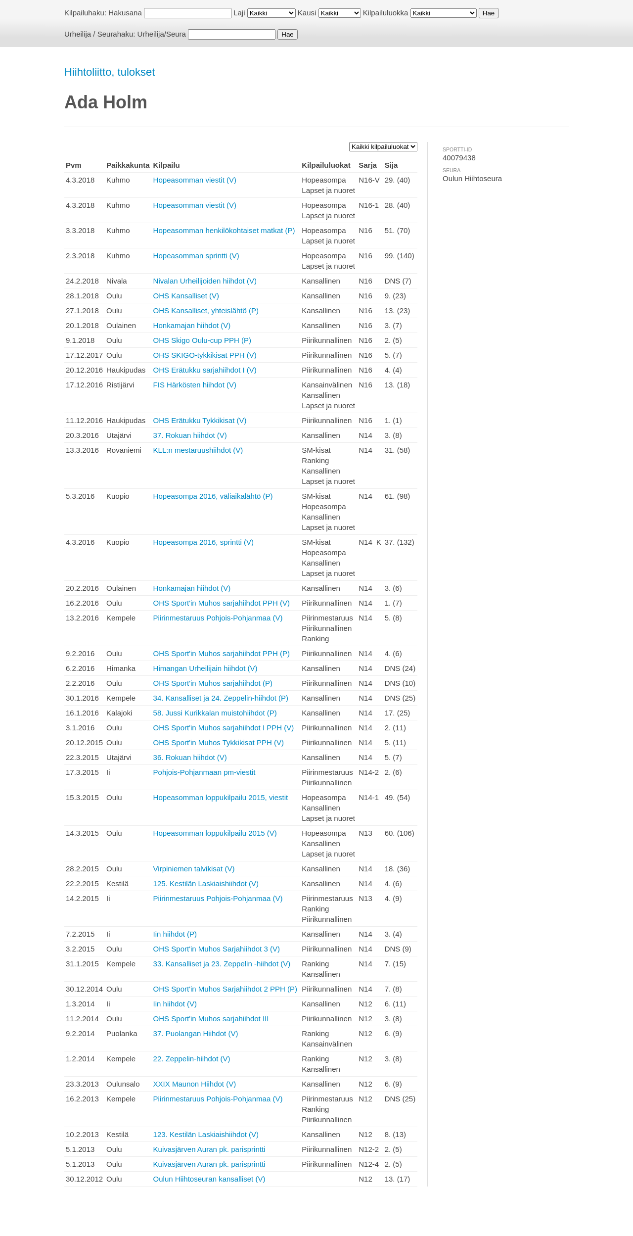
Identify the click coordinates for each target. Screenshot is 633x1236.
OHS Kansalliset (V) (186, 295)
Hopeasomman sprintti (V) (196, 255)
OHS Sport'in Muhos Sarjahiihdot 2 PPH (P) (225, 989)
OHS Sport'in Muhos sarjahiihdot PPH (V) (221, 603)
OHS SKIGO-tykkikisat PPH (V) (205, 355)
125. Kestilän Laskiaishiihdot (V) (206, 883)
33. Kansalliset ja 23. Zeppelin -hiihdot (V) (222, 963)
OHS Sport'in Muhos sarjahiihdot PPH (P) (221, 653)
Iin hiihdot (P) (175, 934)
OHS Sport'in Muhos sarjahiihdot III (211, 1018)
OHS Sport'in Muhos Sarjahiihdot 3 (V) (216, 949)
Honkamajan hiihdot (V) (192, 325)
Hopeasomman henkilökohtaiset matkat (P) (224, 230)
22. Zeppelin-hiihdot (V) (191, 1058)
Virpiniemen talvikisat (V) (194, 868)
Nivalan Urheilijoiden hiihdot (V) (205, 281)
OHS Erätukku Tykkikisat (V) (200, 420)
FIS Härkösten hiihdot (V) (194, 384)
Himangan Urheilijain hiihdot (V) (205, 668)
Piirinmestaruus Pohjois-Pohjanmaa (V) (218, 618)
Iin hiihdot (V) (175, 1003)
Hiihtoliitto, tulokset (109, 72)
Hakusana (125, 12)
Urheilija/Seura (161, 34)
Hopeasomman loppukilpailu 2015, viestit (220, 797)
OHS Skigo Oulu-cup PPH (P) (202, 340)
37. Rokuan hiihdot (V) (190, 435)
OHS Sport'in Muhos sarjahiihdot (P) (212, 683)
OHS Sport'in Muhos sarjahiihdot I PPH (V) (223, 727)
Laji (239, 12)
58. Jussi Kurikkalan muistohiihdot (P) (215, 713)
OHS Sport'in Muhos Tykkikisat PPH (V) (218, 742)
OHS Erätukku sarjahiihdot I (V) (205, 370)
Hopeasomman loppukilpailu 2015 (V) (215, 833)
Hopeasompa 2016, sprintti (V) (203, 542)
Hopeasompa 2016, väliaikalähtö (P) (213, 496)
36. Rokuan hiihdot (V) (190, 757)
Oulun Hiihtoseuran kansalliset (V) (209, 1179)
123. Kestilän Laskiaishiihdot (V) (206, 1134)
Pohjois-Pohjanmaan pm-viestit (204, 772)
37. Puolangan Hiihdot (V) (195, 1033)
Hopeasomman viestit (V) (194, 180)
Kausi (307, 12)
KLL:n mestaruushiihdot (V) (198, 450)
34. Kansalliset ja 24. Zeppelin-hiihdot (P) (221, 698)
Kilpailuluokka (385, 12)
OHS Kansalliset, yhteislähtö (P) (206, 310)
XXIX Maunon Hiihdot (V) (194, 1084)
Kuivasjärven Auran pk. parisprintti (209, 1149)
